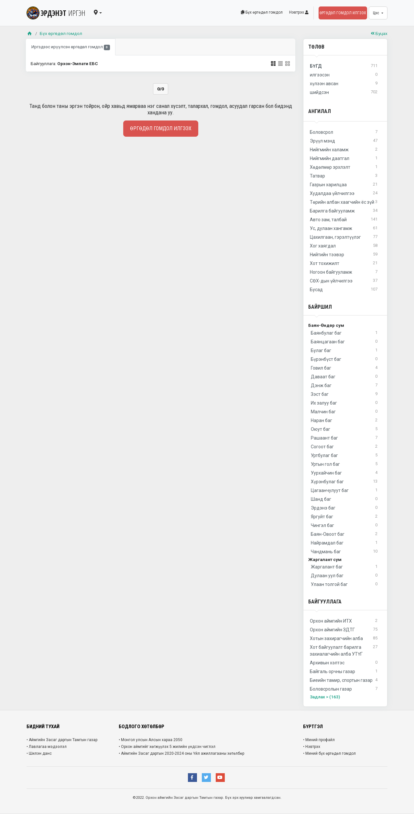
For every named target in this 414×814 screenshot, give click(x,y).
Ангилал (319, 111)
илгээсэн (343, 75)
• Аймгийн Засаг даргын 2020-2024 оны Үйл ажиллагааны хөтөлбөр (181, 753)
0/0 (160, 88)
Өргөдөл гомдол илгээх (343, 13)
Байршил (320, 307)
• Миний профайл (319, 740)
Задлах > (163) (325, 696)
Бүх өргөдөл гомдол (262, 12)
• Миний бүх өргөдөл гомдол (329, 753)
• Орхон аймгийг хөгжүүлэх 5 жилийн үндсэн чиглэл (167, 746)
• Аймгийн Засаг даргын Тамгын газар (62, 740)
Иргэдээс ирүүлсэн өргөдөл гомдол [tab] (70, 47)
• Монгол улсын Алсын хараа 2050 (150, 740)
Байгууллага (325, 602)
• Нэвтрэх (311, 746)
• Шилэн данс (39, 753)
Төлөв (316, 47)
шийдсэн (343, 92)
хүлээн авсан (343, 83)
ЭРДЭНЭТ (56, 12)
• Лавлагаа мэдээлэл (47, 746)
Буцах (379, 33)
